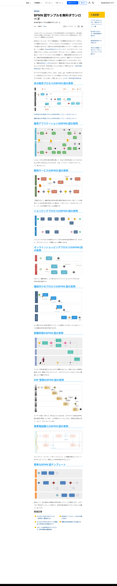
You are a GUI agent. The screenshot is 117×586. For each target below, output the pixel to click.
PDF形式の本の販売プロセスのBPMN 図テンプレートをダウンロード (55, 114)
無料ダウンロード (73, 2)
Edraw (45, 26)
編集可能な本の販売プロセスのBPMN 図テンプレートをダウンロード (55, 118)
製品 (28, 3)
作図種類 (38, 3)
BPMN (36, 11)
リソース (49, 3)
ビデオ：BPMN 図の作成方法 (72, 78)
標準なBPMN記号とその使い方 (71, 522)
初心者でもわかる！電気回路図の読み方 (96, 33)
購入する (83, 2)
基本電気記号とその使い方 (96, 42)
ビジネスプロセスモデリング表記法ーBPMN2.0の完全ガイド (47, 523)
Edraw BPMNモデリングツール (54, 49)
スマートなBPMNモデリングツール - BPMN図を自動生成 (47, 528)
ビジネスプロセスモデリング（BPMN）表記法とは (46, 517)
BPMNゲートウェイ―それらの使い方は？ (72, 517)
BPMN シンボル (46, 63)
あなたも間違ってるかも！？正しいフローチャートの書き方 (96, 51)
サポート (60, 3)
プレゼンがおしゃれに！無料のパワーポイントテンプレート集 (96, 23)
